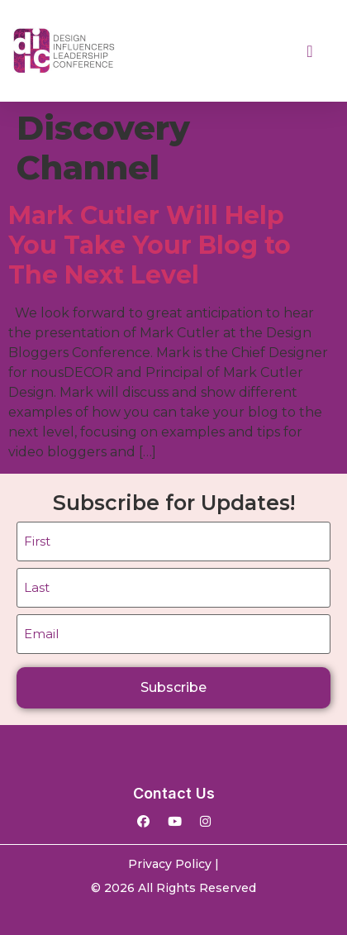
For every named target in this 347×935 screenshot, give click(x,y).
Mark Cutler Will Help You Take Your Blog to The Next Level (149, 245)
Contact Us (174, 793)
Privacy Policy (170, 863)
